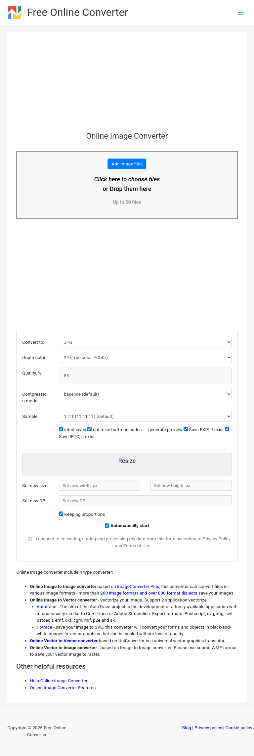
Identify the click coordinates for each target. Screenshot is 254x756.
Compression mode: (34, 397)
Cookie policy (239, 727)
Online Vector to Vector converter (64, 640)
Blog (186, 727)
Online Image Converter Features (63, 687)
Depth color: (34, 357)
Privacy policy (208, 727)
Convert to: (33, 342)
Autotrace (46, 606)
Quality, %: (32, 373)
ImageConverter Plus (138, 586)
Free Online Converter (77, 12)
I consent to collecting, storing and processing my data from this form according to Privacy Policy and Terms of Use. (133, 542)
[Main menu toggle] (241, 12)
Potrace (44, 627)
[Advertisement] (126, 85)
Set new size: (35, 485)
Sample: (30, 416)
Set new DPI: (34, 500)
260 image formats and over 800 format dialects (148, 593)
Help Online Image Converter (58, 680)
